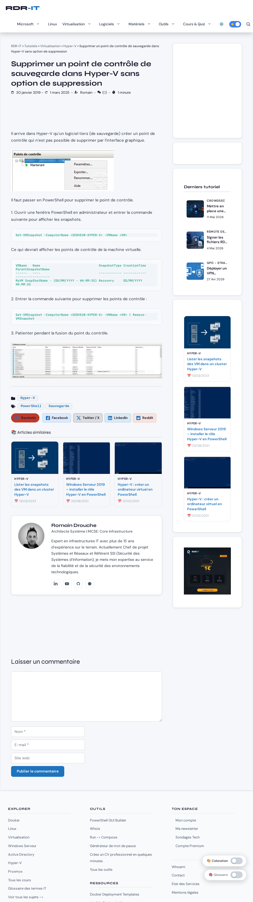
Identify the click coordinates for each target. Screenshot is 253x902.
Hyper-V (69, 46)
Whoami (178, 867)
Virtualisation (78, 24)
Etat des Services (186, 884)
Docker (14, 820)
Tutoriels (30, 46)
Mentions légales (185, 892)
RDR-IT (22, 8)
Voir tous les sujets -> (25, 897)
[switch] (236, 875)
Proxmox (15, 871)
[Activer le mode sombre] (235, 24)
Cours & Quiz (198, 24)
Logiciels (111, 24)
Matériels (141, 24)
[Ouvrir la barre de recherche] (248, 24)
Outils (168, 24)
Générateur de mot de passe (113, 846)
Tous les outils (101, 869)
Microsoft (30, 24)
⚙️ (221, 24)
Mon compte (186, 820)
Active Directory (21, 854)
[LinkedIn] (55, 583)
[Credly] (89, 583)
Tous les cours (19, 880)
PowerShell (31, 406)
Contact (178, 875)
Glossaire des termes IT (27, 888)
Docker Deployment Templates (114, 894)
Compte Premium (190, 846)
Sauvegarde (59, 406)
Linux (52, 24)
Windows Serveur (22, 846)
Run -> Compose (103, 837)
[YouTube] (67, 583)
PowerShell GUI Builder (108, 820)
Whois (95, 828)
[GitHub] (78, 583)
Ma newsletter (187, 828)
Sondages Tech (188, 837)
